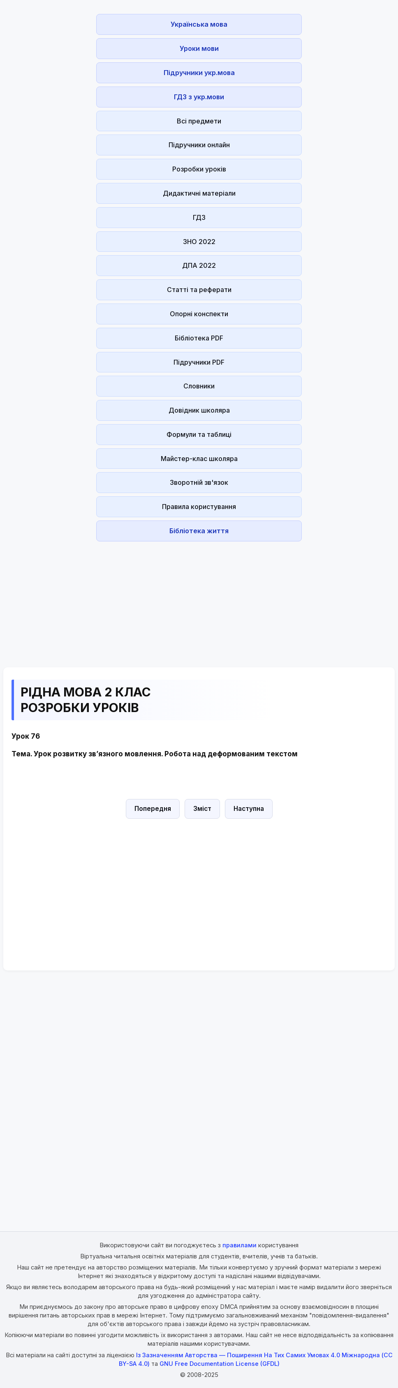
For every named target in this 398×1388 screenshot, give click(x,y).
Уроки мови (199, 48)
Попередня (152, 809)
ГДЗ (199, 217)
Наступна (249, 809)
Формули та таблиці (199, 434)
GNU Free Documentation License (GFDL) (220, 1363)
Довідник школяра (199, 410)
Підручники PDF (199, 362)
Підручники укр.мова (199, 72)
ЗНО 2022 (199, 241)
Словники (199, 386)
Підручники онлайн (199, 145)
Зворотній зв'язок (199, 482)
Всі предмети (199, 121)
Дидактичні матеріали (199, 193)
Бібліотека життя (199, 531)
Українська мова (199, 24)
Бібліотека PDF (199, 338)
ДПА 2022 (199, 265)
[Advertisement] (199, 602)
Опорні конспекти (199, 314)
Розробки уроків (199, 169)
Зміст (202, 809)
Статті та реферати (199, 289)
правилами (239, 1245)
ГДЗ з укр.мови (199, 97)
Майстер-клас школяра (199, 458)
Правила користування (199, 506)
